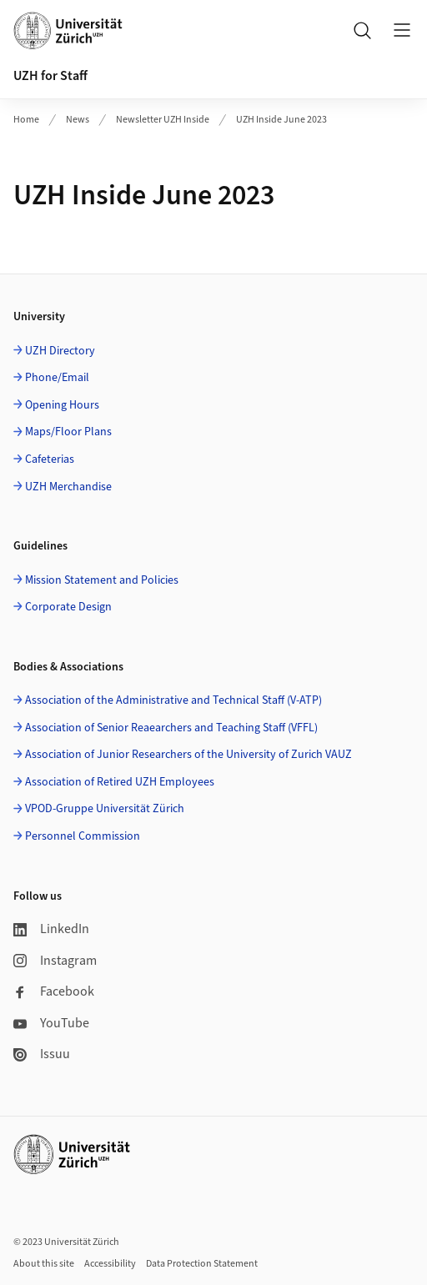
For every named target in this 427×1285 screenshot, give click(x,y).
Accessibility (110, 1264)
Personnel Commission (82, 836)
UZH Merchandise (68, 487)
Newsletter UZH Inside (162, 120)
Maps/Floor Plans (68, 432)
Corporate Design (68, 607)
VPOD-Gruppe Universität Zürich (104, 809)
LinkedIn (51, 929)
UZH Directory (60, 351)
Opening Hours (62, 405)
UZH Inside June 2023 (281, 120)
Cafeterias (49, 459)
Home (26, 120)
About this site (43, 1264)
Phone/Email (57, 377)
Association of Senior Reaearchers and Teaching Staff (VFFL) (171, 728)
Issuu (41, 1054)
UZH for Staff (50, 76)
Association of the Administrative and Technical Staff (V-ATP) (173, 700)
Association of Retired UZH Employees (119, 782)
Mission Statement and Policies (101, 580)
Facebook (53, 991)
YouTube (51, 1023)
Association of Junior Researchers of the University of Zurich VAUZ (188, 754)
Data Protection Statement (202, 1264)
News (77, 120)
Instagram (55, 960)
